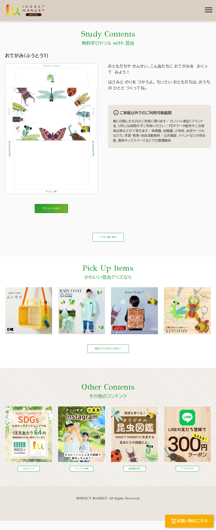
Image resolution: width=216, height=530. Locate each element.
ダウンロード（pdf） (51, 210)
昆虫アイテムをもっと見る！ (108, 356)
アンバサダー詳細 (81, 476)
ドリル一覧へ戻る (108, 241)
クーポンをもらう (187, 476)
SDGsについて (28, 476)
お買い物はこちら (189, 521)
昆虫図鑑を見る (134, 476)
